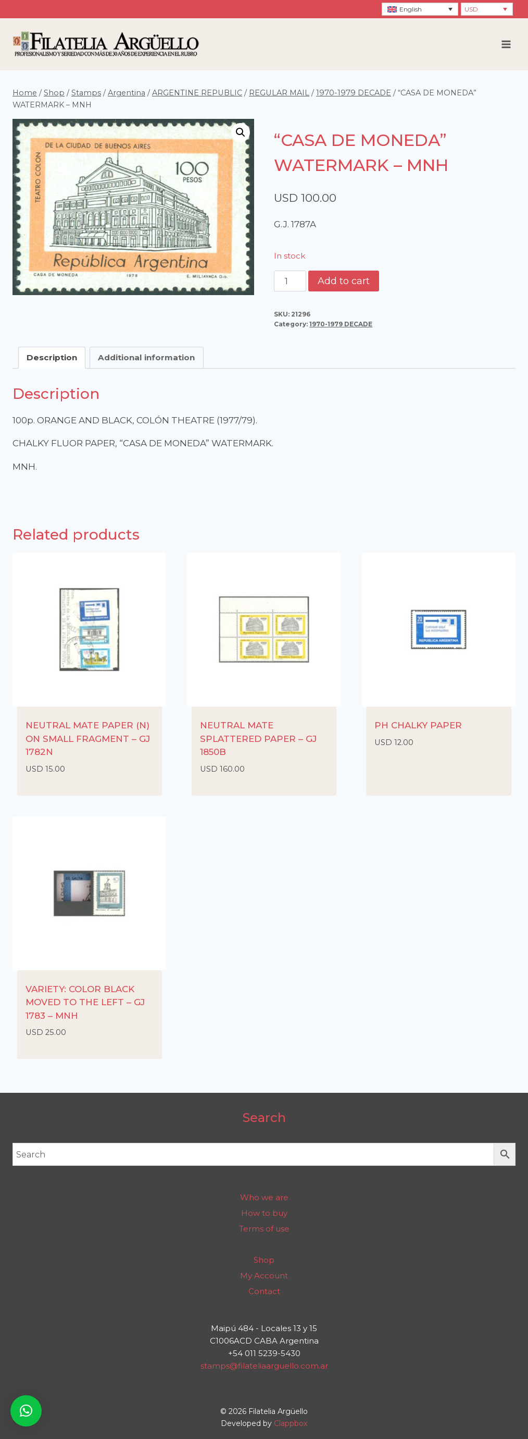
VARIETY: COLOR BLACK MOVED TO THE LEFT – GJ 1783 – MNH (85, 1002)
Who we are (264, 1197)
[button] (240, 132)
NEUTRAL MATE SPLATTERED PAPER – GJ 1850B (258, 738)
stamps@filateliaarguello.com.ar (264, 1366)
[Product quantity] (290, 281)
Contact (264, 1291)
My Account (264, 1276)
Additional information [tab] (146, 357)
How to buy (264, 1213)
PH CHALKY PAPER (418, 725)
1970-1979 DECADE (340, 324)
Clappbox (290, 1423)
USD (471, 9)
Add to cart (344, 281)
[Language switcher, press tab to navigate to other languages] (420, 9)
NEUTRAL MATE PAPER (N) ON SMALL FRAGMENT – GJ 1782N (88, 738)
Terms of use (264, 1229)
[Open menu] (506, 44)
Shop (264, 1260)
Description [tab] (52, 357)
